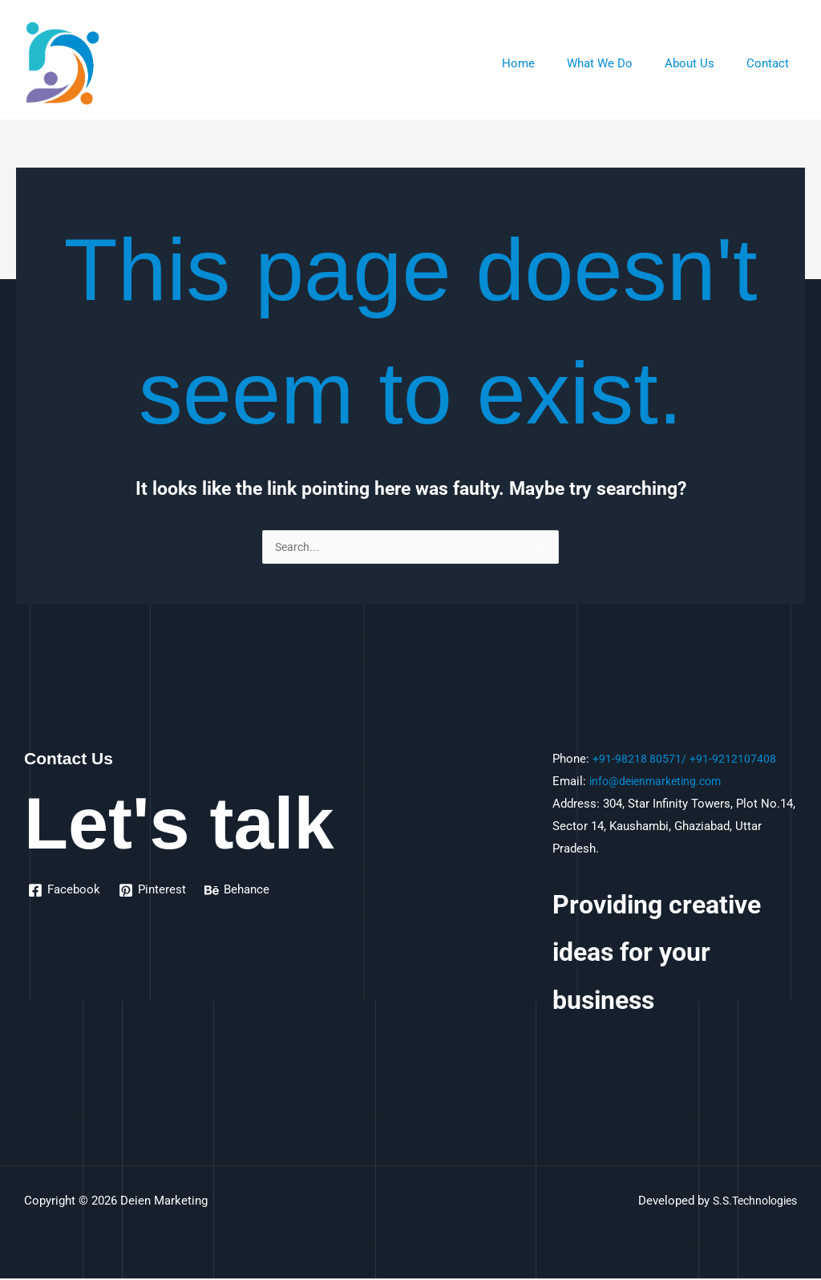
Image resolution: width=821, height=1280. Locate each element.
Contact (771, 63)
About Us (701, 63)
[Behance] (239, 892)
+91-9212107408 (735, 760)
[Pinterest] (153, 892)
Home (546, 63)
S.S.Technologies (750, 1202)
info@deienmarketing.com (659, 783)
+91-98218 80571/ (640, 760)
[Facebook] (65, 892)
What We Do (620, 63)
